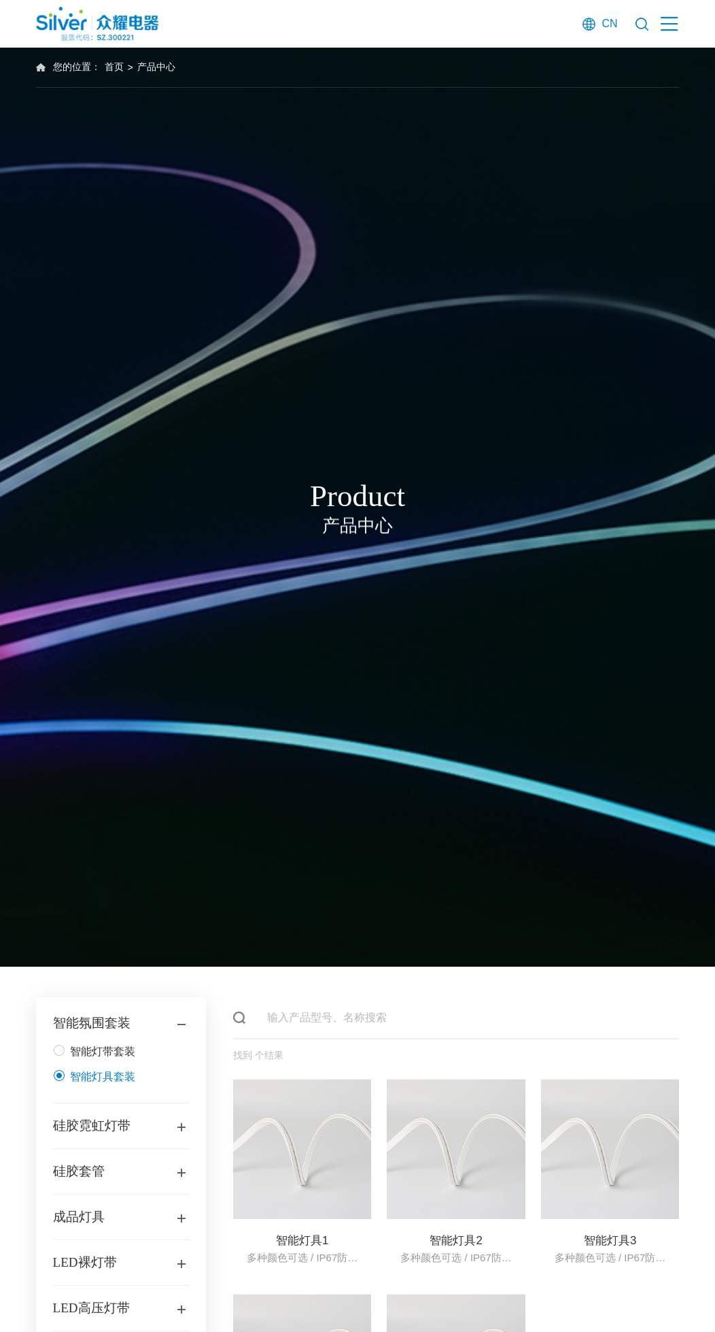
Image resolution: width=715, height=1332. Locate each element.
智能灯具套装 (94, 1079)
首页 (114, 66)
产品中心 (156, 66)
